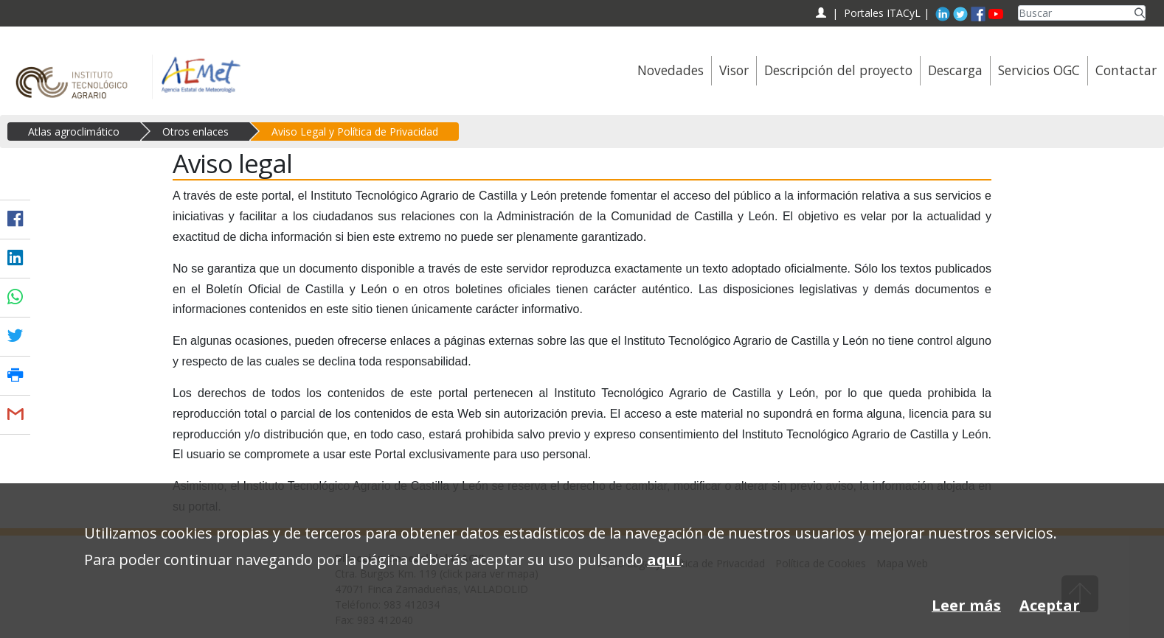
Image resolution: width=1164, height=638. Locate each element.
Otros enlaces (195, 132)
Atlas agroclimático (73, 132)
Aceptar (1049, 605)
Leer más (966, 605)
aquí (664, 559)
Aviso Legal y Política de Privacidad (354, 132)
